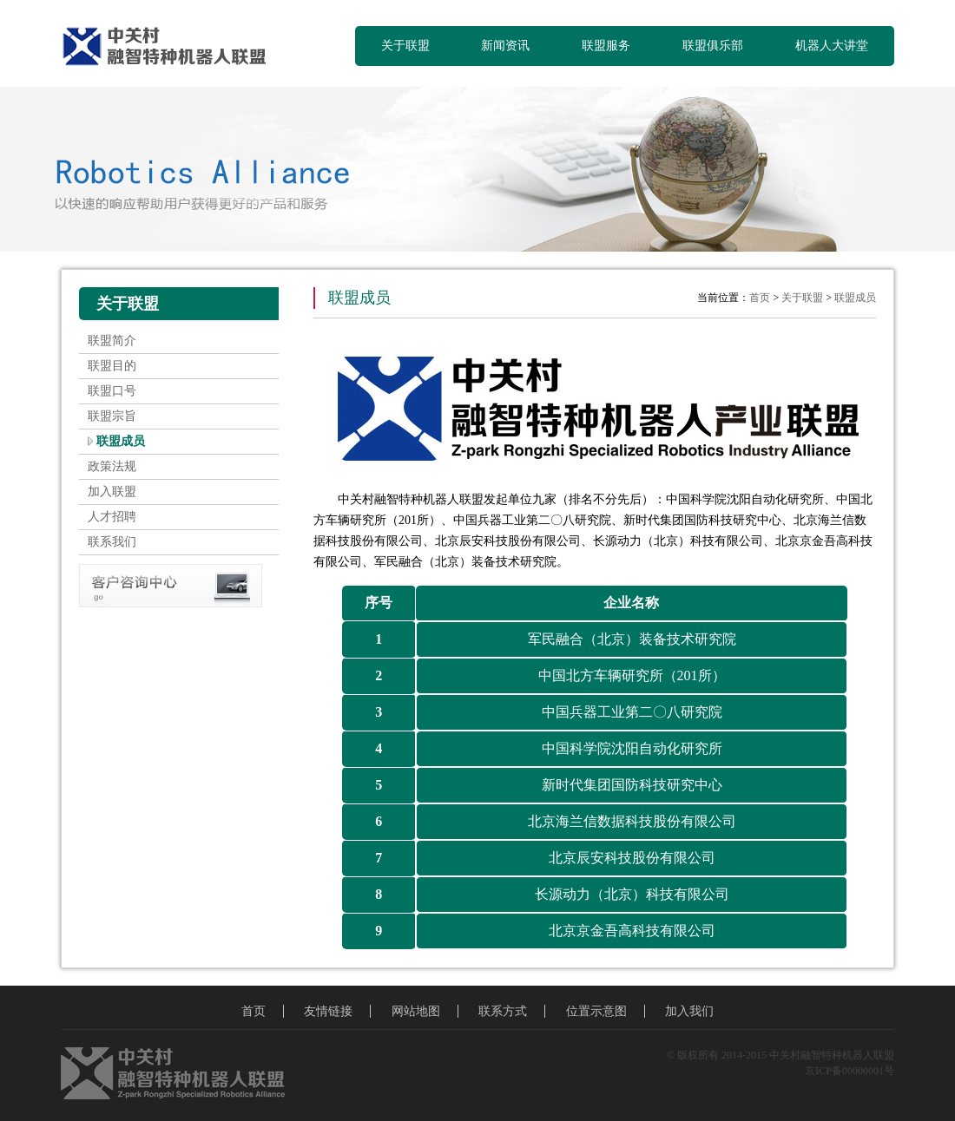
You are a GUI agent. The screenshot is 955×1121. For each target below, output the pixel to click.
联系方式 (502, 1011)
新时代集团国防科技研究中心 (632, 784)
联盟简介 (112, 340)
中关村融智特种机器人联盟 (171, 47)
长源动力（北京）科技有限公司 (632, 894)
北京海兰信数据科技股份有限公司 (632, 821)
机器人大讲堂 (831, 45)
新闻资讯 (505, 45)
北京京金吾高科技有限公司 (632, 930)
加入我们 (689, 1011)
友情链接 (328, 1011)
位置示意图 (596, 1011)
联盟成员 (120, 441)
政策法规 (112, 466)
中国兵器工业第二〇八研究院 (632, 712)
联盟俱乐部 (712, 45)
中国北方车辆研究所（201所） (632, 675)
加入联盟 (112, 491)
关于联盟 (405, 45)
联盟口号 (112, 390)
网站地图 (416, 1011)
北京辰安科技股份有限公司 (632, 857)
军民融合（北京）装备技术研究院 (632, 639)
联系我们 (112, 541)
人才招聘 (112, 516)
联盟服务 (606, 45)
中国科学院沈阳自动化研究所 (632, 748)
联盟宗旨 (112, 416)
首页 (759, 298)
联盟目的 (112, 365)
